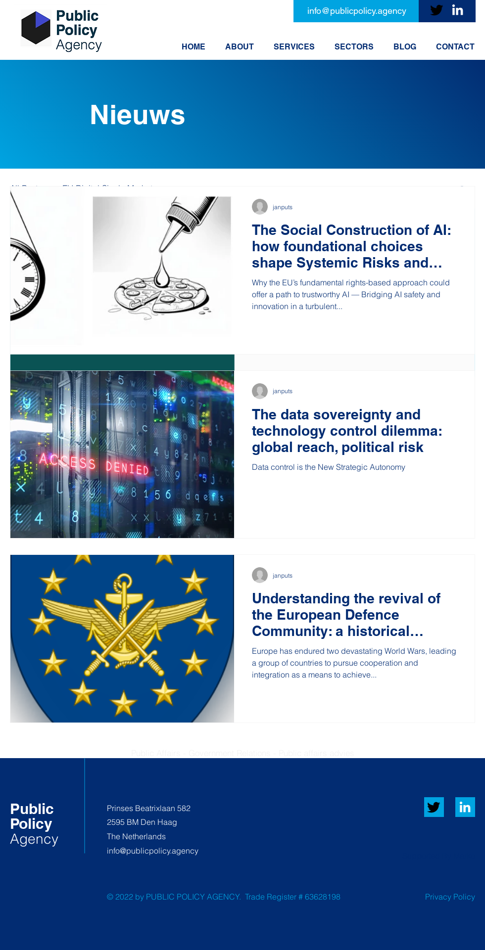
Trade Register (270, 897)
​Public (32, 808)
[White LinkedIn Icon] (465, 806)
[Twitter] (436, 9)
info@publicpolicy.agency (152, 851)
